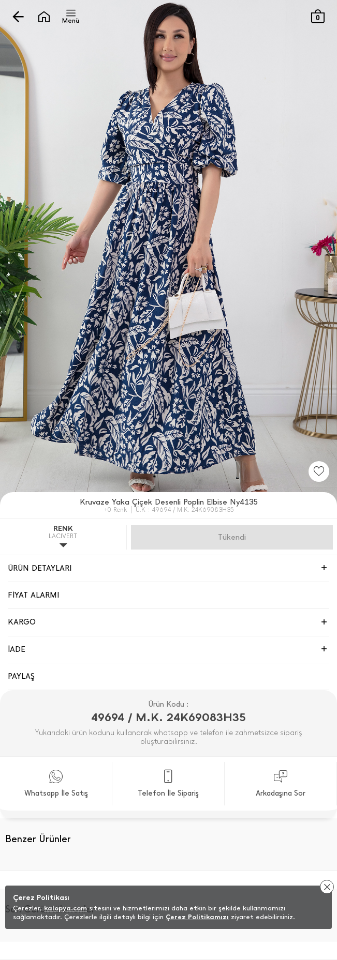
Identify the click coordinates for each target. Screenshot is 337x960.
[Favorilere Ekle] (319, 471)
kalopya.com (65, 908)
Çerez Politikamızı (197, 917)
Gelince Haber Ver (231, 537)
